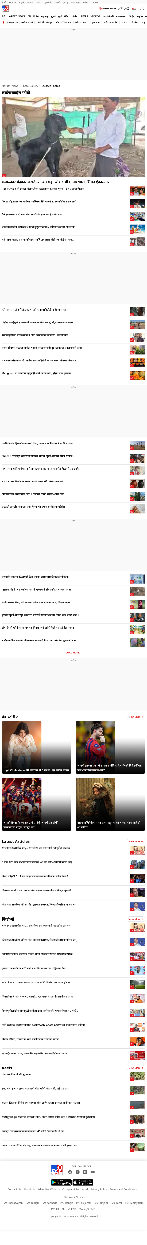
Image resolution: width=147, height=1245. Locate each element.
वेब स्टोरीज (10, 716)
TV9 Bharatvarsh (12, 1202)
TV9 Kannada (49, 1202)
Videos (95, 16)
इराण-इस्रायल (12, 22)
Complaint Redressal (75, 1189)
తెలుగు (30, 2)
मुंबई (53, 16)
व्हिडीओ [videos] (8, 919)
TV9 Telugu (32, 1202)
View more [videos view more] (136, 919)
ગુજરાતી (48, 2)
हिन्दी (4, 2)
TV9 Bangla (66, 1202)
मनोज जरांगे (27, 22)
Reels (84, 16)
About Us (29, 1189)
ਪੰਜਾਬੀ (57, 2)
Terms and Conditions (123, 1189)
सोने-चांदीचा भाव (64, 22)
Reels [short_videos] (7, 1067)
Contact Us (14, 1189)
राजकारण (121, 16)
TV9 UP (55, 1209)
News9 (12, 2)
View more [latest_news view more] (136, 841)
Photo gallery (29, 85)
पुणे (60, 16)
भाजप (124, 22)
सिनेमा (75, 16)
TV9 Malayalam (134, 1202)
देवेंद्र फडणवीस (111, 22)
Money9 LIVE (87, 1209)
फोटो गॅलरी (108, 16)
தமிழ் (65, 2)
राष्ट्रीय (140, 16)
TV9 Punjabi (100, 1202)
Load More (73, 652)
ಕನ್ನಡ (21, 2)
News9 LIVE (69, 1209)
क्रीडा (66, 16)
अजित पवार (80, 22)
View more (136, 716)
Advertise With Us (48, 1189)
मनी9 (85, 2)
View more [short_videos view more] (136, 1068)
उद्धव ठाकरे (95, 22)
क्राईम (132, 16)
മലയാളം (75, 2)
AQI (126, 8)
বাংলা (38, 2)
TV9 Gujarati (83, 1202)
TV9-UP (94, 2)
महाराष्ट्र (45, 16)
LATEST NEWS (16, 16)
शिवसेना (134, 22)
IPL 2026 (33, 16)
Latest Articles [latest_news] (16, 841)
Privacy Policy (98, 1189)
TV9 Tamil (116, 1202)
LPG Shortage (44, 22)
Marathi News (10, 85)
